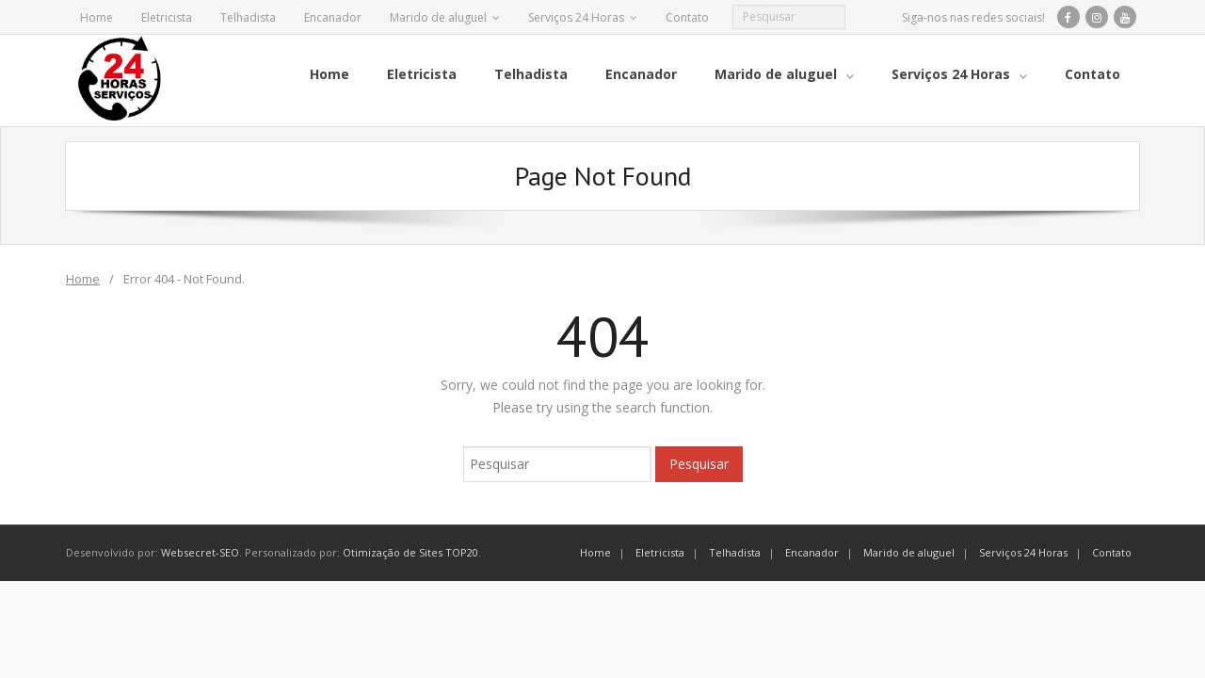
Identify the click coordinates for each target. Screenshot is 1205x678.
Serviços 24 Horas (576, 17)
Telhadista (248, 17)
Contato (687, 17)
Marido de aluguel (438, 17)
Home (96, 17)
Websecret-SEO (200, 551)
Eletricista (166, 17)
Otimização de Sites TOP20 (410, 551)
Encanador (333, 17)
